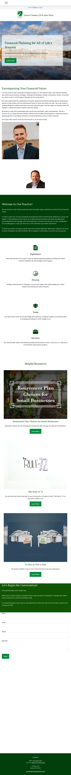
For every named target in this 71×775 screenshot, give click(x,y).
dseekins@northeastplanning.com (35, 771)
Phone (4, 631)
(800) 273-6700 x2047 (38, 763)
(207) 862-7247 (37, 761)
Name (4, 613)
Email (3, 622)
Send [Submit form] (5, 656)
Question (5, 641)
